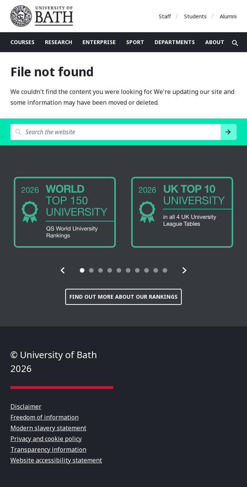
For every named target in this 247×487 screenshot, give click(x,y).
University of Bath (44, 16)
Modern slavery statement (48, 428)
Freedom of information (44, 417)
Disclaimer (25, 406)
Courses (22, 42)
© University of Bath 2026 (53, 361)
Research (58, 42)
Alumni (228, 16)
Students (195, 16)
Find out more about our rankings (123, 296)
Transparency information (48, 449)
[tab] (82, 270)
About (214, 42)
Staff (165, 16)
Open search (235, 43)
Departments (175, 42)
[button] (63, 270)
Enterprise (99, 42)
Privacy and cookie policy (46, 438)
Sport (135, 42)
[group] (65, 212)
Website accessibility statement (56, 460)
